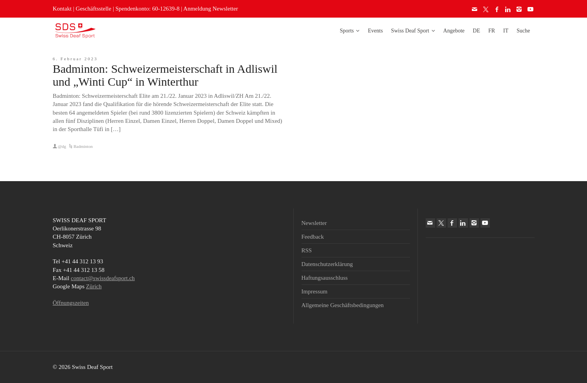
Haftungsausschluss (325, 278)
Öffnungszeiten (71, 303)
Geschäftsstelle (93, 8)
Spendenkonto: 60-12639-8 (148, 8)
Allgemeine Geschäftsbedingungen (343, 305)
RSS (307, 250)
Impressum (315, 291)
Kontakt (62, 8)
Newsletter (314, 223)
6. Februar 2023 (75, 58)
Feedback (313, 237)
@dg (62, 146)
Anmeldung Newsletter (210, 8)
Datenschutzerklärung (327, 264)
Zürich (94, 286)
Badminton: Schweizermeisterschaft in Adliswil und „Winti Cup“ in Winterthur (165, 75)
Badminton (83, 146)
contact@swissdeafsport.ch (103, 278)
